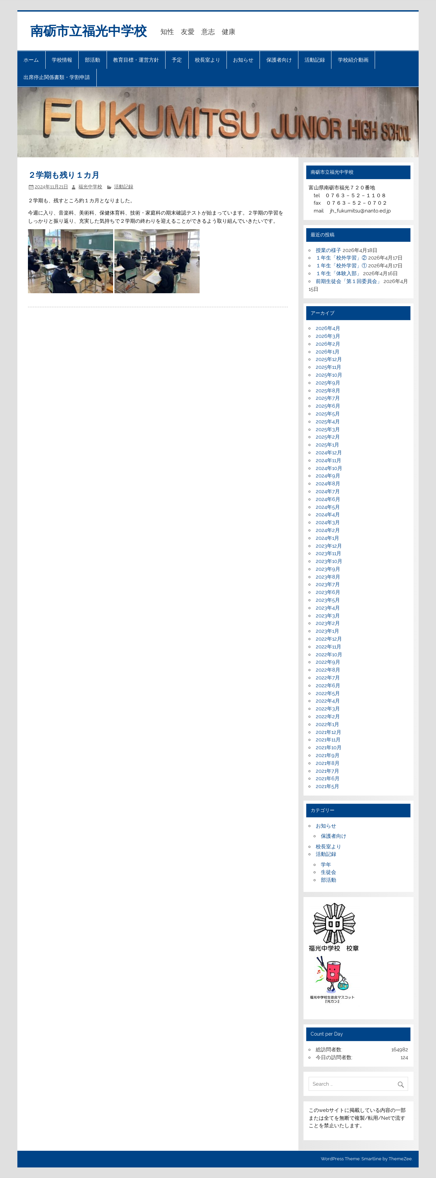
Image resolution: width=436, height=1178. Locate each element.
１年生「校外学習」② (341, 258)
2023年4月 (328, 608)
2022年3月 (328, 709)
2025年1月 (327, 445)
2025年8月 (328, 391)
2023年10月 (329, 561)
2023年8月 (328, 577)
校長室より (207, 60)
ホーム (31, 60)
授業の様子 (328, 250)
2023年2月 (328, 623)
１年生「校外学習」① (341, 266)
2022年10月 (329, 654)
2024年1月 (327, 538)
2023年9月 (328, 569)
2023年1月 (327, 631)
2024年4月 (328, 515)
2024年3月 (328, 522)
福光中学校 (90, 186)
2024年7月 (328, 491)
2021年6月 (328, 778)
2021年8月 (328, 763)
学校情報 (62, 60)
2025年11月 (328, 367)
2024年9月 (328, 476)
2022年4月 (328, 701)
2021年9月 (328, 755)
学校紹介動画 (353, 60)
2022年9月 (328, 662)
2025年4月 (328, 422)
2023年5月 (328, 600)
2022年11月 (328, 647)
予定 (177, 60)
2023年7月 (328, 584)
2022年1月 (327, 724)
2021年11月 (328, 740)
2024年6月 (328, 499)
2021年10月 (329, 747)
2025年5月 (328, 414)
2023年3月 (328, 616)
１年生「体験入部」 (339, 273)
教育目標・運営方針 (136, 60)
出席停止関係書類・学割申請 (57, 77)
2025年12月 (329, 359)
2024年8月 (328, 484)
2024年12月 (329, 453)
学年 (326, 865)
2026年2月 (328, 344)
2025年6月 (328, 406)
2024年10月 (329, 468)
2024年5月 (328, 507)
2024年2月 (328, 530)
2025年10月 (329, 375)
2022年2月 (328, 716)
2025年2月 (328, 437)
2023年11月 (328, 553)
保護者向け (279, 60)
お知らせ (243, 60)
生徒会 (328, 872)
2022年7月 (328, 678)
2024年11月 (328, 460)
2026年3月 (328, 336)
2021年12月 (328, 732)
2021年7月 (327, 771)
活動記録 (315, 60)
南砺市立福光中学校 (88, 31)
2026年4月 (328, 328)
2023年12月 (329, 546)
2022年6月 (328, 685)
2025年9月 (328, 383)
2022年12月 (329, 639)
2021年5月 (327, 786)
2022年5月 (328, 693)
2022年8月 (328, 670)
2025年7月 (328, 398)
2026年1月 (328, 352)
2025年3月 (328, 429)
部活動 (92, 60)
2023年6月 (328, 592)
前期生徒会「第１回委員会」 (349, 281)
